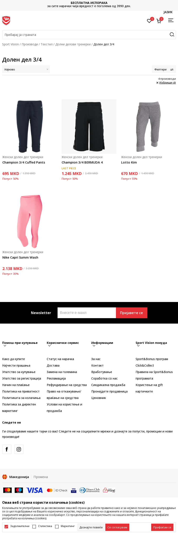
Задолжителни (19, 526)
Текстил (47, 44)
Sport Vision (10, 44)
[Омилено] (149, 20)
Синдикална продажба (108, 385)
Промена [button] (41, 477)
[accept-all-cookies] (162, 527)
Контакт (97, 365)
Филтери (163, 69)
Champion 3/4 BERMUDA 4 (82, 162)
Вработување (101, 372)
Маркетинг (68, 526)
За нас (96, 359)
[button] (89, 34)
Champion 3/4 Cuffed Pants (23, 162)
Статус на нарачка (60, 359)
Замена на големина (62, 372)
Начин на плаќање (16, 385)
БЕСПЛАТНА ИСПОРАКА (89, 2)
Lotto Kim (129, 162)
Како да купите (13, 359)
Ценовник (98, 398)
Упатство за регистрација (21, 378)
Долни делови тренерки (73, 44)
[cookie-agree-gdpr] (117, 527)
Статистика (45, 526)
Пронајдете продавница (109, 391)
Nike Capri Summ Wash (20, 257)
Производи (30, 44)
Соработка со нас (104, 378)
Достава (53, 365)
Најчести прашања (16, 365)
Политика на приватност (21, 391)
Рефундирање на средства (67, 385)
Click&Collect (145, 365)
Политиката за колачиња (21, 398)
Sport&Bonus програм (152, 359)
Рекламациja (56, 378)
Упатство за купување (18, 372)
